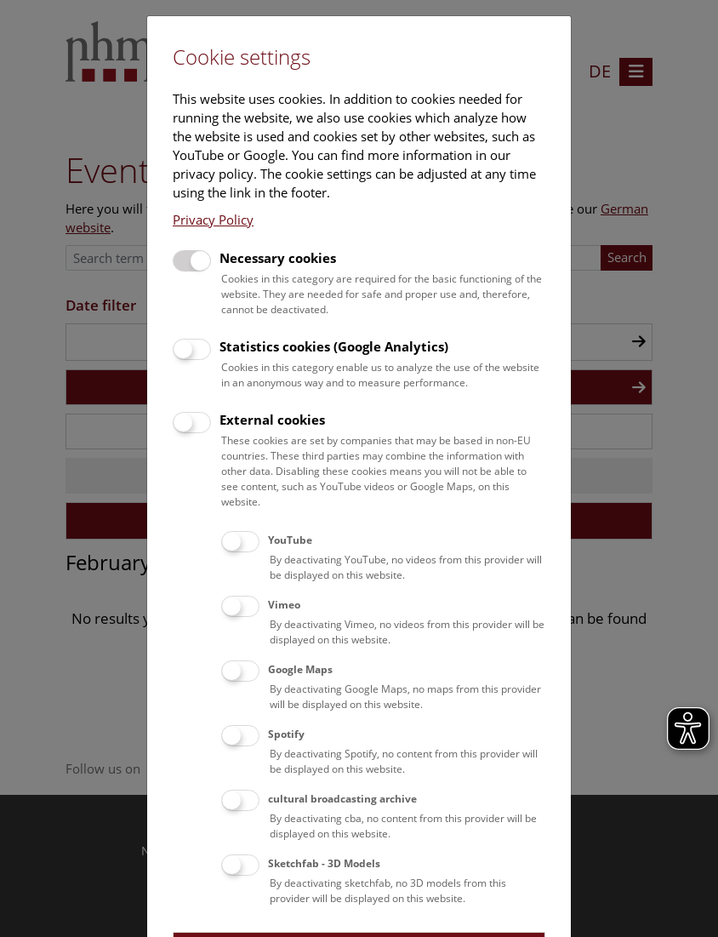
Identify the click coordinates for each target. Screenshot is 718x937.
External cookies (272, 419)
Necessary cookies (277, 257)
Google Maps (300, 669)
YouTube (290, 540)
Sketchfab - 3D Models (324, 863)
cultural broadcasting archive (342, 798)
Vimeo (284, 604)
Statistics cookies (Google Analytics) (333, 346)
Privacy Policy (213, 219)
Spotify (286, 734)
